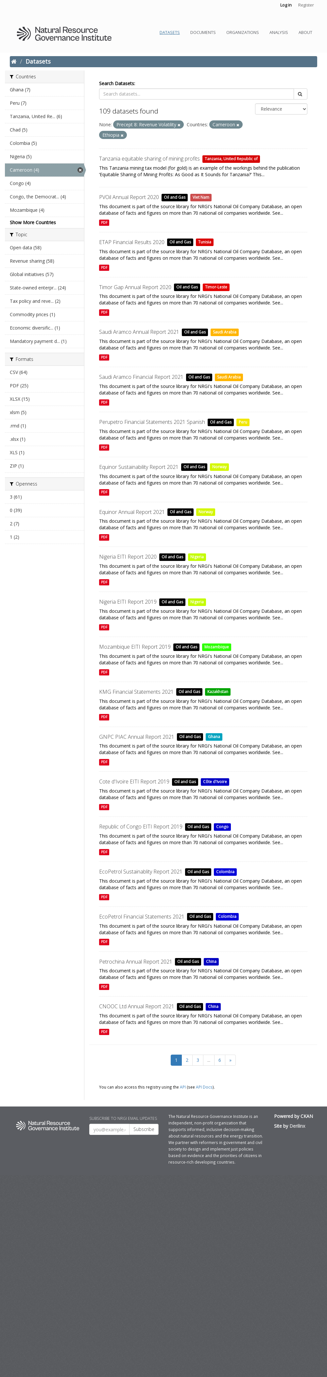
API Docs (204, 1087)
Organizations (242, 32)
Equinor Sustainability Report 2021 (139, 467)
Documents (203, 32)
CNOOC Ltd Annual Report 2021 (136, 1006)
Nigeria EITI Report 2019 (128, 601)
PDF (104, 222)
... (208, 1060)
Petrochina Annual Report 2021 (135, 961)
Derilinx (297, 1126)
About (305, 32)
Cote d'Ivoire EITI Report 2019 (134, 781)
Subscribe (143, 1129)
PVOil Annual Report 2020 (129, 197)
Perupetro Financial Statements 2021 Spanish (152, 421)
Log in (286, 5)
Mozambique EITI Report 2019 (135, 646)
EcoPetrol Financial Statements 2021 (141, 916)
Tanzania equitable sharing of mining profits (149, 158)
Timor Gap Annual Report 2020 (135, 287)
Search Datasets (116, 83)
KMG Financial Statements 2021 (136, 691)
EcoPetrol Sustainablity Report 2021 (140, 871)
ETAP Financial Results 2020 (131, 242)
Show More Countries (33, 222)
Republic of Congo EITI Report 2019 (140, 826)
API (183, 1087)
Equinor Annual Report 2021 (132, 512)
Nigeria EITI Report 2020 (128, 556)
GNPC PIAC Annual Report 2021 (136, 736)
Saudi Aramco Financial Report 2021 (141, 376)
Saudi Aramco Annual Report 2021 (139, 331)
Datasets (170, 32)
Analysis (278, 32)
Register (306, 5)
